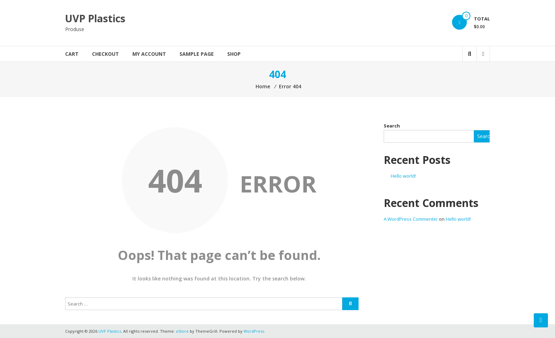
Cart (72, 54)
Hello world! (403, 176)
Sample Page (196, 54)
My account (149, 54)
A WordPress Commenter (411, 219)
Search (392, 126)
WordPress (254, 331)
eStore (182, 331)
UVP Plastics (95, 18)
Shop (234, 54)
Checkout (105, 54)
